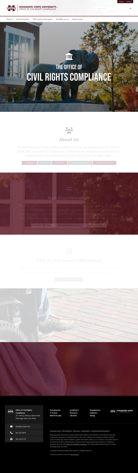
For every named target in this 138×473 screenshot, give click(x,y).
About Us (10, 19)
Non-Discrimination (22, 19)
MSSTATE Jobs (55, 416)
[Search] (130, 8)
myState (122, 1)
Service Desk (75, 454)
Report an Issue (77, 19)
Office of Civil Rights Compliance (76, 444)
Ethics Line (76, 431)
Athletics (93, 413)
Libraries (73, 416)
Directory (130, 1)
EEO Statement (67, 431)
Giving (92, 416)
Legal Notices (85, 431)
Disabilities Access (62, 19)
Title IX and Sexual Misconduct (43, 19)
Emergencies (55, 410)
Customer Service (55, 431)
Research (73, 413)
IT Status (53, 413)
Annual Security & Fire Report (100, 431)
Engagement (95, 410)
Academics (74, 410)
